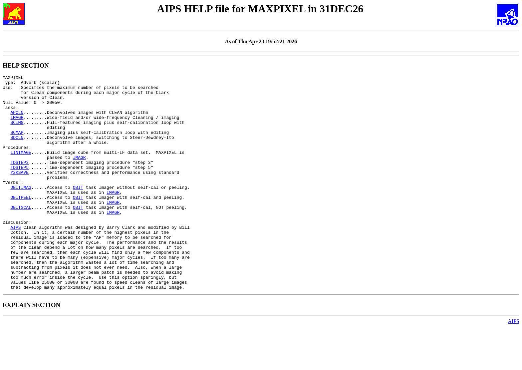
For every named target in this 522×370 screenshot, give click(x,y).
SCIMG (16, 132)
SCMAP (16, 144)
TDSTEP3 (19, 180)
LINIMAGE (20, 168)
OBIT (78, 210)
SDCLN (16, 150)
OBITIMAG (20, 210)
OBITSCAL (20, 234)
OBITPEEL (20, 222)
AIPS (15, 258)
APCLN (16, 120)
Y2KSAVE (19, 192)
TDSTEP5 (19, 186)
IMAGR (16, 126)
